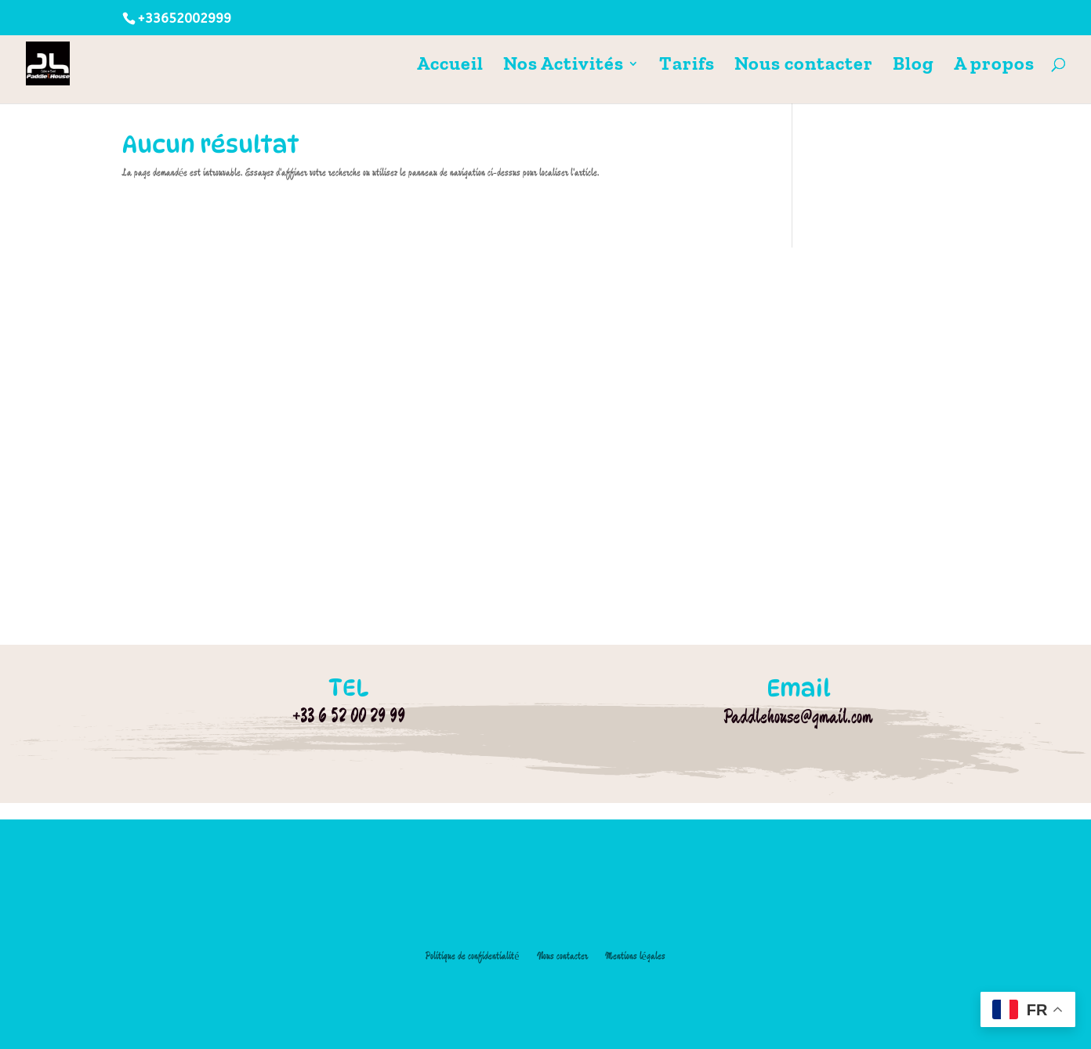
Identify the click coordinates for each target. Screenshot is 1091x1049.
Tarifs (687, 66)
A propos (994, 66)
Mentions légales (635, 955)
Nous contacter (803, 66)
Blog (913, 66)
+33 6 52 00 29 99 (348, 715)
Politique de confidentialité (472, 955)
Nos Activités (563, 66)
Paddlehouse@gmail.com (798, 716)
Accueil (450, 66)
